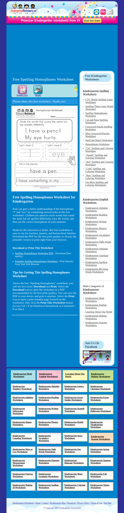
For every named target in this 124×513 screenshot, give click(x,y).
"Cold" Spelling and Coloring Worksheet (95, 170)
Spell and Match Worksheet (99, 140)
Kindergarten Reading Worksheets (96, 216)
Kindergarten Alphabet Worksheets (96, 209)
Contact (45, 503)
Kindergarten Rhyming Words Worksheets (96, 270)
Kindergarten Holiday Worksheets (96, 317)
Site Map (107, 503)
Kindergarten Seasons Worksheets (96, 324)
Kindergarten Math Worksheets (94, 299)
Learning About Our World (98, 311)
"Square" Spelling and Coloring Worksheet (96, 156)
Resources (71, 503)
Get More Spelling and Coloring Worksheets (96, 183)
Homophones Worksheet (97, 144)
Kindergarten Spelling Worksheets (96, 92)
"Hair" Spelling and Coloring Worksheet (95, 177)
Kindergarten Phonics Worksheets (96, 229)
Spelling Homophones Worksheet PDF (34, 253)
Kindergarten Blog (58, 503)
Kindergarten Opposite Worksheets (96, 250)
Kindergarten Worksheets (91, 291)
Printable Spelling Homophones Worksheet (36, 261)
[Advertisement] (62, 46)
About (37, 503)
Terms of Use (96, 503)
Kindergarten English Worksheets (95, 201)
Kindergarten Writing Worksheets (96, 223)
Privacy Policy (83, 503)
